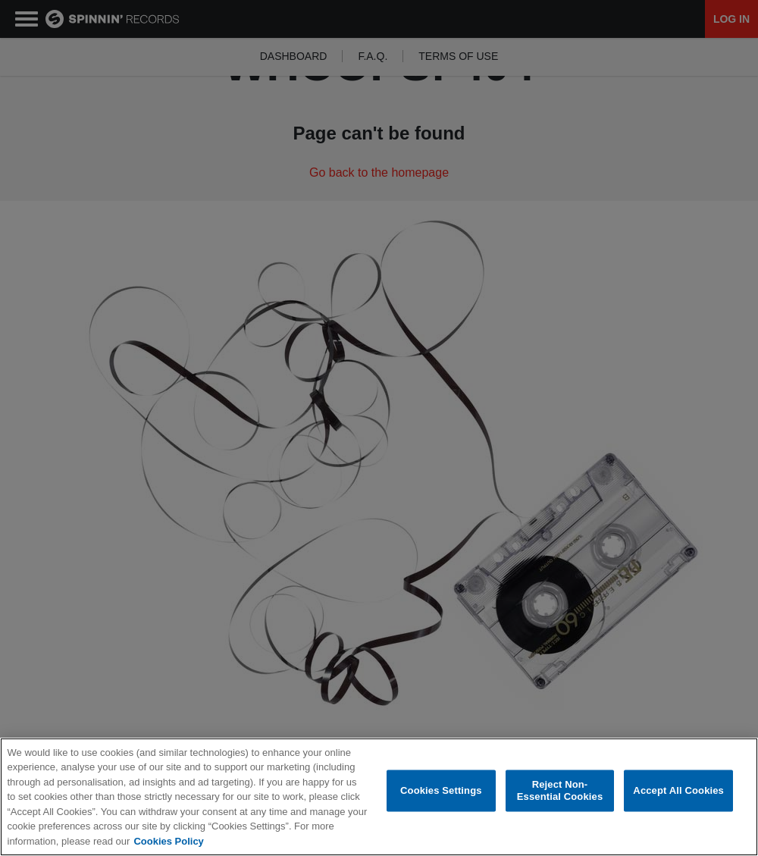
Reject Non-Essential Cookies (560, 791)
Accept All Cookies (678, 791)
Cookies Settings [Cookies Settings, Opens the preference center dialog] (441, 791)
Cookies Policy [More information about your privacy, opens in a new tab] (168, 841)
